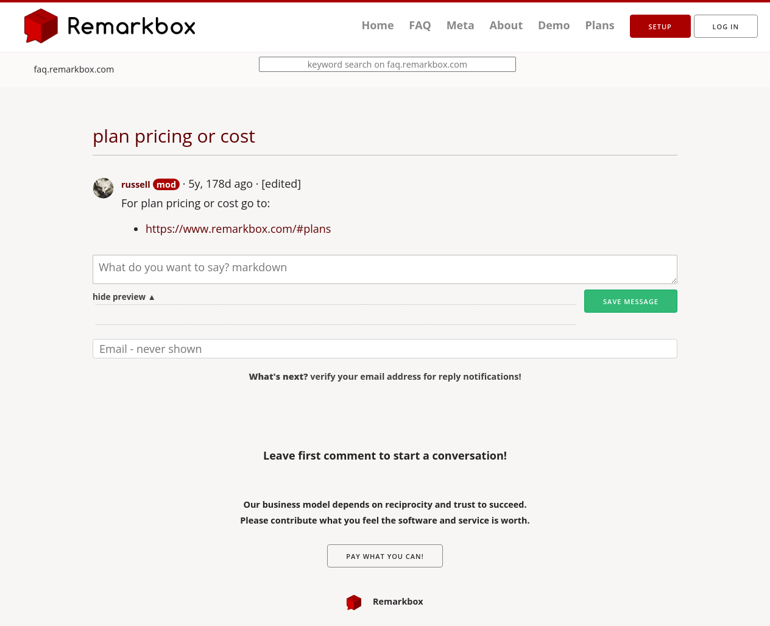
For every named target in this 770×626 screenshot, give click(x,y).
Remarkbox (385, 601)
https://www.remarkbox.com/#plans (238, 228)
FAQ (420, 25)
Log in (726, 26)
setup (660, 26)
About (506, 25)
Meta (461, 25)
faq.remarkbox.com (74, 69)
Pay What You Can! (385, 556)
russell (135, 184)
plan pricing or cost (174, 135)
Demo (554, 25)
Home (377, 25)
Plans (599, 25)
